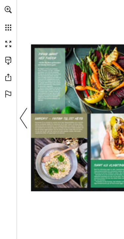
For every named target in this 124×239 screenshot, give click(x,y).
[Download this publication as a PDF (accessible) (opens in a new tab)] (8, 60)
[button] (8, 9)
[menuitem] (8, 18)
